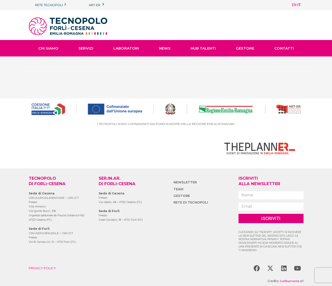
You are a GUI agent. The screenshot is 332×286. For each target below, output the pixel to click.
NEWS (165, 48)
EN (294, 5)
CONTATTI (284, 48)
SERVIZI (86, 48)
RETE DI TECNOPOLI (191, 202)
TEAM (178, 189)
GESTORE (245, 48)
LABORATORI (126, 48)
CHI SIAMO (48, 48)
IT (299, 5)
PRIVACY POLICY (43, 268)
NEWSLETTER (185, 182)
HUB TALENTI (203, 48)
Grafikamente (289, 281)
